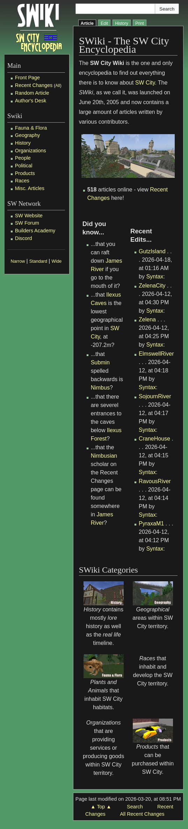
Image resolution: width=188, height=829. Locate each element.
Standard (38, 261)
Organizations (30, 150)
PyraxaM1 (151, 523)
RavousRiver (155, 481)
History (23, 143)
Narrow (18, 261)
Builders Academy (35, 230)
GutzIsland (152, 251)
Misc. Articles (29, 188)
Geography (27, 135)
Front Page (27, 77)
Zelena (147, 319)
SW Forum (27, 223)
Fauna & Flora (31, 128)
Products (25, 173)
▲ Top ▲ (101, 806)
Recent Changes (34, 85)
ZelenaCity (152, 286)
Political (23, 165)
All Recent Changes (142, 814)
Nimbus (100, 388)
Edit (104, 23)
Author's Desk (30, 100)
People (23, 158)
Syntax (154, 276)
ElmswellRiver (156, 354)
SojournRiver (155, 396)
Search (135, 806)
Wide (57, 261)
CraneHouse (154, 439)
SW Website (29, 215)
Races (22, 180)
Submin (100, 362)
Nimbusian (104, 456)
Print (139, 23)
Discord (23, 238)
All (57, 85)
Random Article (32, 93)
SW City (145, 83)
